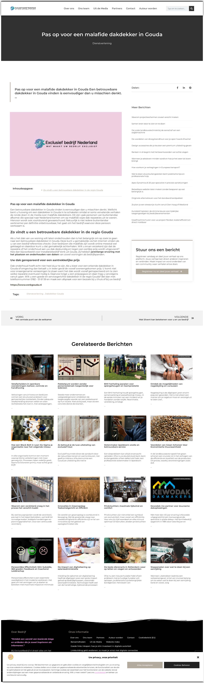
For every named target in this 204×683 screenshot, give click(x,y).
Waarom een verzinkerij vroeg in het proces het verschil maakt (30, 507)
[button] (198, 657)
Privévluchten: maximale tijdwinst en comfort (123, 507)
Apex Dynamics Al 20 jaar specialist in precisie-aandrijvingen (160, 183)
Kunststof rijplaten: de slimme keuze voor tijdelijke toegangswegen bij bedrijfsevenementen (155, 212)
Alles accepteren (145, 665)
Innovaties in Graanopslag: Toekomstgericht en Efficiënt (73, 507)
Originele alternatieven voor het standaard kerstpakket (157, 198)
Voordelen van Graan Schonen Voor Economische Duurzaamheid (169, 446)
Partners (117, 8)
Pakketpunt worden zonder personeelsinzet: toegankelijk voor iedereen (75, 386)
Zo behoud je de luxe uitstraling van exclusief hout (76, 446)
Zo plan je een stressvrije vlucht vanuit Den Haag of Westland (160, 204)
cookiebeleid (100, 672)
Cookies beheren (182, 665)
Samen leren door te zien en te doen (148, 124)
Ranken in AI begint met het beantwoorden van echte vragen (160, 152)
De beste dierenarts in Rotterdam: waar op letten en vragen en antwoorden (124, 568)
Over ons (69, 8)
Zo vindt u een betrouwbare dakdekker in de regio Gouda (73, 190)
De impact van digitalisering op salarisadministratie (74, 568)
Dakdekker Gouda (54, 293)
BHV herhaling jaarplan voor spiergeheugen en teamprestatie (121, 385)
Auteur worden (148, 8)
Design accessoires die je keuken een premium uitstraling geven (162, 145)
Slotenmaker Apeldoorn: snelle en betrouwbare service (121, 446)
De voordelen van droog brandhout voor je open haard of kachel (161, 139)
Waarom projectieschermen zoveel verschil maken (155, 117)
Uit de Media (100, 8)
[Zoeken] (191, 8)
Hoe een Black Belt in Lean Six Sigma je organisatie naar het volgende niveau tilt (32, 447)
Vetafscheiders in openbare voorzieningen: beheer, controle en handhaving (29, 386)
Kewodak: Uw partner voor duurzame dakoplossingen (170, 507)
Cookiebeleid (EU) (147, 637)
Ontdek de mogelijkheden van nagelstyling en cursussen (167, 385)
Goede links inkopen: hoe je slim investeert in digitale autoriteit (101, 646)
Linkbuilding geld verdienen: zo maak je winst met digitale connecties (104, 650)
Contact (130, 8)
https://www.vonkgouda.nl (26, 285)
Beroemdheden (78, 642)
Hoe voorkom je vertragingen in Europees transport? (156, 167)
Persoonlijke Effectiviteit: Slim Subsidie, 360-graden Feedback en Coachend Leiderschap (31, 569)
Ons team (83, 8)
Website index (113, 642)
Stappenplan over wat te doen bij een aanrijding (170, 568)
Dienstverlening (102, 43)
